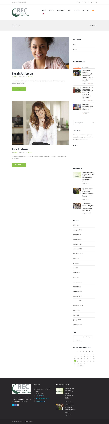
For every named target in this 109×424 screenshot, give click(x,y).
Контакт (85, 10)
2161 (31, 76)
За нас (51, 10)
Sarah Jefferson (22, 73)
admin (15, 76)
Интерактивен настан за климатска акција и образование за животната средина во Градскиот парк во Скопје (88, 75)
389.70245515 (40, 395)
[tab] (77, 67)
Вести (75, 49)
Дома (44, 10)
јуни (76, 263)
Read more (18, 89)
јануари (77, 234)
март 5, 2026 (85, 199)
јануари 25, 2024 (86, 112)
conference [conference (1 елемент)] (78, 337)
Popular (77, 67)
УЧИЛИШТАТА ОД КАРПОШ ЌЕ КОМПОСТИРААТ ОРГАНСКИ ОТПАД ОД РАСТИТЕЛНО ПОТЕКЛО (88, 92)
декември (77, 239)
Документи (60, 10)
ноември (77, 244)
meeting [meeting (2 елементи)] (78, 340)
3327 (31, 152)
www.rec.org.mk (40, 401)
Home (91, 25)
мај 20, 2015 (22, 76)
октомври (77, 249)
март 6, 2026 (85, 183)
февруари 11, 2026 (87, 213)
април (76, 272)
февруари (77, 230)
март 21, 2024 (86, 83)
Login (78, 2)
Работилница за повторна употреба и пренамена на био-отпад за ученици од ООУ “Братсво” (88, 207)
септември (78, 253)
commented (85, 67)
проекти (75, 54)
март (76, 225)
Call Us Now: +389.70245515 (19, 2)
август (76, 258)
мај (75, 268)
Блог (69, 10)
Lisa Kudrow (20, 149)
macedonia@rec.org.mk (42, 398)
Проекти (77, 10)
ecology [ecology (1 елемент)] (88, 337)
